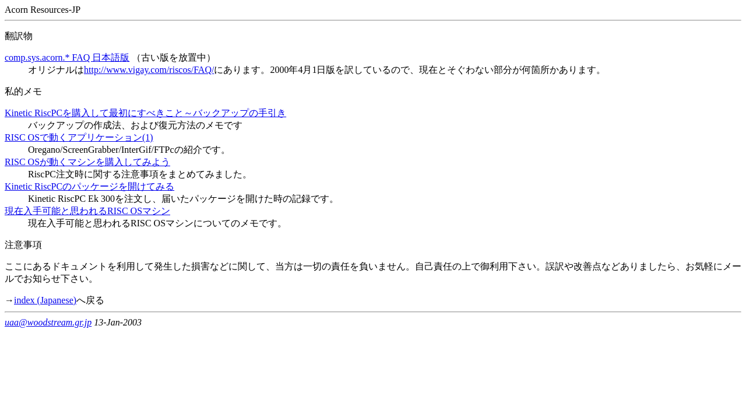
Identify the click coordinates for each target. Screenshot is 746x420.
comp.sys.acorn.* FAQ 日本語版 (67, 57)
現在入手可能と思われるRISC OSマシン (87, 211)
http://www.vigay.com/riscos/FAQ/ (149, 70)
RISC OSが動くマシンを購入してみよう (87, 162)
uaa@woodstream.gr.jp (48, 322)
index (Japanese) (45, 300)
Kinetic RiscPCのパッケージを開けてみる (89, 186)
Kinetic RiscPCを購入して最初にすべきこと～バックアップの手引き (145, 113)
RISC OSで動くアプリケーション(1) (79, 137)
